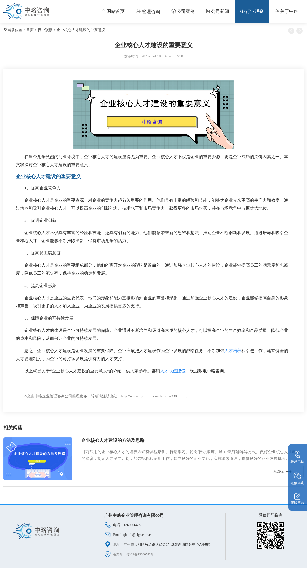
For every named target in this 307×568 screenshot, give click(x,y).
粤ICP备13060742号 (140, 554)
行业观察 (45, 30)
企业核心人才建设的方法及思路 (112, 440)
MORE (283, 471)
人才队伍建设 (173, 371)
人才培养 (232, 350)
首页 (30, 30)
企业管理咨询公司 (57, 396)
